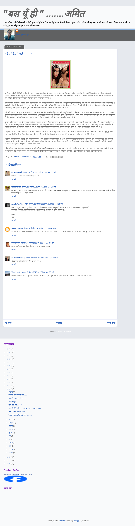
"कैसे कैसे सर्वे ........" (14, 405)
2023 (9, 356)
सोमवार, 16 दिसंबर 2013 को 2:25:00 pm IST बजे (37, 243)
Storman (62, 521)
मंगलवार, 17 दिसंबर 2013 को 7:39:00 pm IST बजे (37, 272)
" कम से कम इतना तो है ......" (17, 398)
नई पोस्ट (8, 323)
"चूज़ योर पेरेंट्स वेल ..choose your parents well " (25, 408)
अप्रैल (11, 443)
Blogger (77, 521)
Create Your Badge (26, 474)
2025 (9, 349)
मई (10, 439)
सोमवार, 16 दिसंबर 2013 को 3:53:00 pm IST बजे (42, 258)
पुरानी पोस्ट (111, 323)
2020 (9, 366)
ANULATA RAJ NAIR (19, 204)
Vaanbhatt (15, 272)
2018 (9, 372)
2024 (9, 352)
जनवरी (11, 453)
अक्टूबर (11, 423)
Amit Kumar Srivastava (11, 474)
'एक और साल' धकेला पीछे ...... (17, 395)
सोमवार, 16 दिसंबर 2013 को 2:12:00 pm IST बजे (40, 228)
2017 (9, 376)
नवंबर (11, 419)
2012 (9, 457)
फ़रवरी (11, 449)
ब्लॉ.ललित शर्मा (16, 187)
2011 (9, 460)
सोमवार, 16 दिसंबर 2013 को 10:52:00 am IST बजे (39, 187)
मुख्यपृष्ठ (59, 323)
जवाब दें (13, 179)
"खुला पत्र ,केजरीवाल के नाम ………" (20, 415)
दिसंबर (11, 392)
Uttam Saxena (17, 228)
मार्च (10, 446)
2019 (9, 369)
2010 (9, 464)
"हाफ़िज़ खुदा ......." (14, 402)
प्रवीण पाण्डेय (15, 243)
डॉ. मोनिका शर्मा (16, 172)
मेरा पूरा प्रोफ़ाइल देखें (22, 35)
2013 (9, 389)
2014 (9, 386)
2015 (9, 382)
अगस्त (11, 429)
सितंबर (11, 426)
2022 (9, 359)
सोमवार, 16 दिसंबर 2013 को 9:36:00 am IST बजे (39, 172)
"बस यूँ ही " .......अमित (43, 14)
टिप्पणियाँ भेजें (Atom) (64, 332)
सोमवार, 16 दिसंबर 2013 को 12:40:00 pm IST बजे (45, 204)
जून (10, 436)
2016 (9, 379)
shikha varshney (18, 258)
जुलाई (11, 433)
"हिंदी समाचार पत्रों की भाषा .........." (19, 412)
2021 (9, 362)
